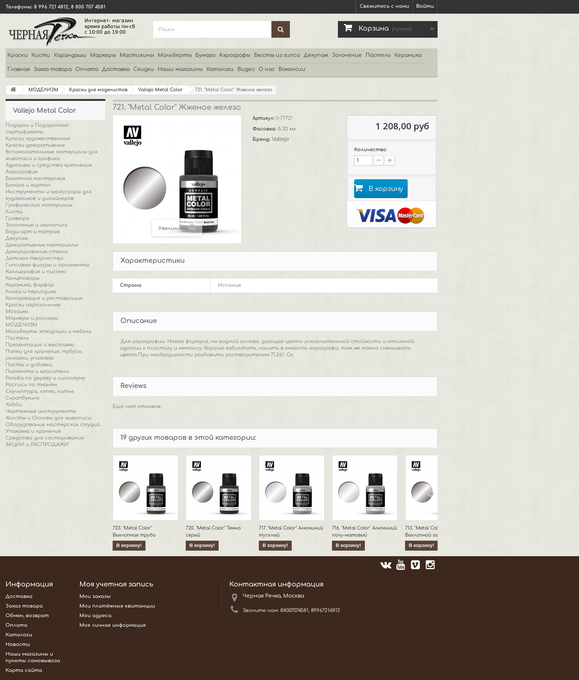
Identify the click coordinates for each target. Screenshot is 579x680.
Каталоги (220, 69)
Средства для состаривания (45, 438)
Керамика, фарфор (30, 285)
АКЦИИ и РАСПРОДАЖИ (37, 444)
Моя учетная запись (116, 584)
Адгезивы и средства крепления (49, 165)
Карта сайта (24, 670)
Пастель (378, 55)
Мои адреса (95, 615)
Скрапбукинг (23, 398)
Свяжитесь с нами (384, 6)
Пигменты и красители (37, 371)
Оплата (86, 69)
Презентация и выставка (40, 344)
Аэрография (22, 171)
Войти (425, 6)
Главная (18, 69)
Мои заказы (95, 596)
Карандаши (70, 55)
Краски (17, 55)
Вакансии (291, 69)
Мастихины (137, 55)
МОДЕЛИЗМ (21, 324)
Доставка (116, 69)
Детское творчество (35, 258)
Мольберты (175, 55)
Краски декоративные (35, 145)
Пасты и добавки (29, 364)
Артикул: (264, 118)
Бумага (205, 55)
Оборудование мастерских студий (53, 424)
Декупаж (316, 55)
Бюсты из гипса (277, 55)
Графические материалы (39, 205)
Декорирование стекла (37, 251)
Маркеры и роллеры (32, 318)
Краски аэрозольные (33, 304)
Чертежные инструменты (41, 411)
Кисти (40, 55)
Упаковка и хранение (33, 431)
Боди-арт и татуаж (33, 231)
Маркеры (103, 55)
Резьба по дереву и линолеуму (45, 378)
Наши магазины (180, 69)
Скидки (143, 69)
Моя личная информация (112, 625)
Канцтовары (23, 278)
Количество (370, 149)
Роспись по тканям (31, 384)
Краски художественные (38, 138)
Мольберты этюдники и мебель (49, 331)
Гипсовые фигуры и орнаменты (47, 265)
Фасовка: (265, 129)
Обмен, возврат (27, 615)
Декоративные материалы (42, 245)
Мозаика (17, 311)
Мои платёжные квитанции (117, 606)
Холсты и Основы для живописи (48, 418)
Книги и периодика (31, 291)
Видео (246, 69)
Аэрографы (234, 55)
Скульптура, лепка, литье (40, 391)
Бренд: (262, 139)
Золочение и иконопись (37, 225)
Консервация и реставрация (44, 298)
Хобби (14, 404)
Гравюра (17, 218)
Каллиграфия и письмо (36, 271)
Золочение (347, 55)
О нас (266, 69)
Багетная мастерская (35, 178)
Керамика (408, 55)
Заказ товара (53, 69)
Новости (18, 644)
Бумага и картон (28, 185)
